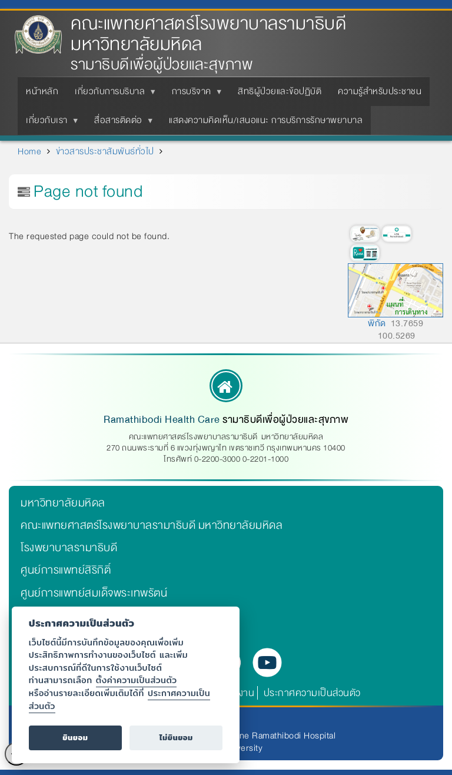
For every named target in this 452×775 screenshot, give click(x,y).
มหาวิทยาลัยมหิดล (63, 503)
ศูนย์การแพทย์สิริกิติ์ (66, 570)
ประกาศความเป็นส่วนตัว (312, 692)
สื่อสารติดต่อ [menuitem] (120, 123)
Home (29, 151)
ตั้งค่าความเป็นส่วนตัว (136, 680)
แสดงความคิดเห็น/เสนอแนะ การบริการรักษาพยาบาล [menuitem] (266, 120)
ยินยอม (75, 737)
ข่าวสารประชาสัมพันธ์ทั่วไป (105, 151)
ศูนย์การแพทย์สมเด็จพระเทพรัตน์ (94, 593)
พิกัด (377, 323)
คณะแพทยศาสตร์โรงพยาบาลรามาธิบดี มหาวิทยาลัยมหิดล (208, 34)
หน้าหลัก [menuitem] (42, 91)
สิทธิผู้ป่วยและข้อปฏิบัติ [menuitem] (279, 91)
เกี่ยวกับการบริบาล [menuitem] (112, 95)
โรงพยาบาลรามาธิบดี (69, 547)
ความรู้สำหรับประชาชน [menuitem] (379, 91)
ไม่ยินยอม (176, 737)
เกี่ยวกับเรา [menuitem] (49, 123)
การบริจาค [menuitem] (194, 95)
